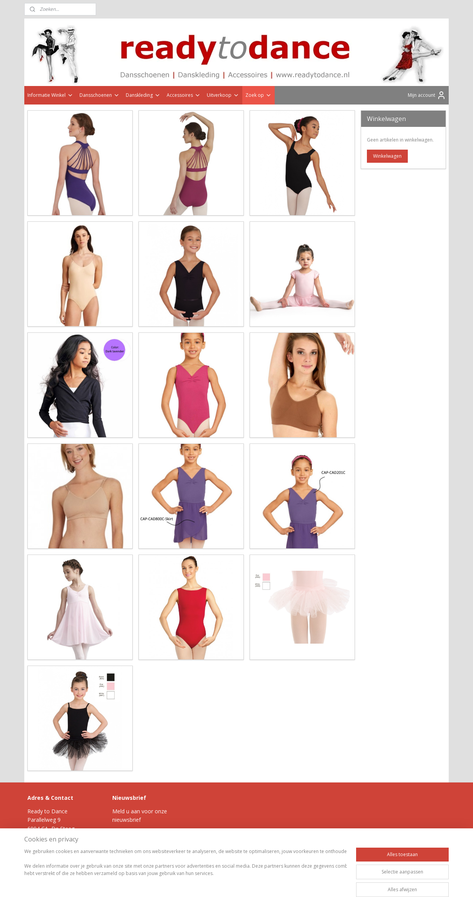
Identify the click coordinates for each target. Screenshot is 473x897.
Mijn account (427, 95)
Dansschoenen (99, 95)
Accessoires (184, 95)
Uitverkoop (223, 95)
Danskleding (143, 95)
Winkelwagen (387, 156)
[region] (185, 871)
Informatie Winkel (50, 95)
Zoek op (258, 95)
